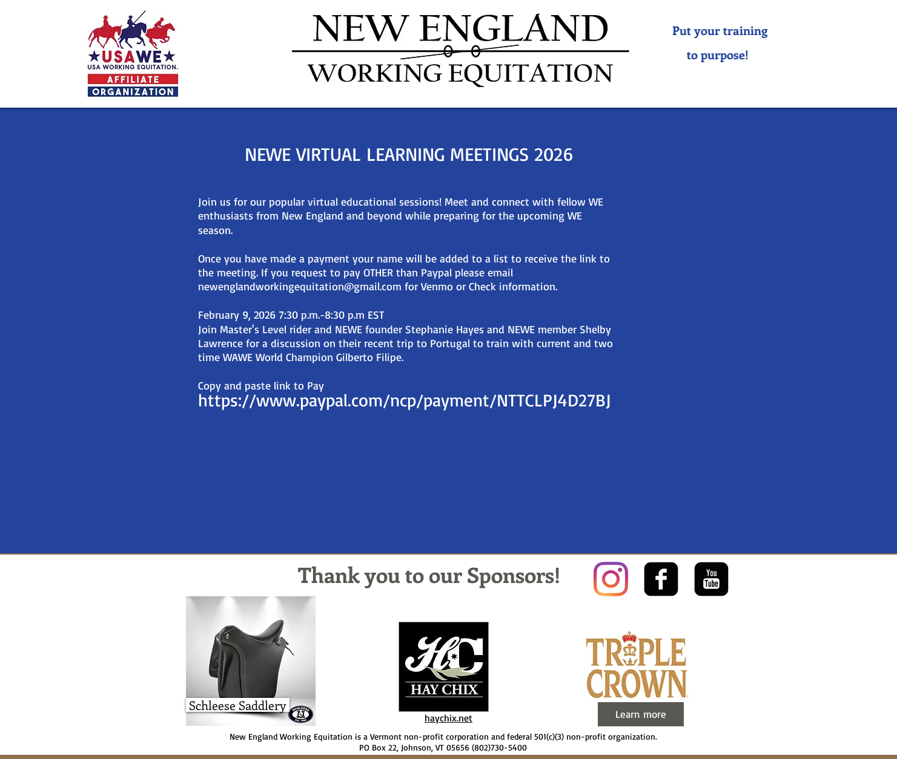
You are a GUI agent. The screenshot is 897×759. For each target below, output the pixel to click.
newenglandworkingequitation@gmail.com (300, 286)
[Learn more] (641, 714)
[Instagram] (611, 579)
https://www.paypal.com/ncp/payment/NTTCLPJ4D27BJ (404, 400)
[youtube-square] (711, 579)
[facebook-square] (661, 579)
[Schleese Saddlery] (238, 705)
